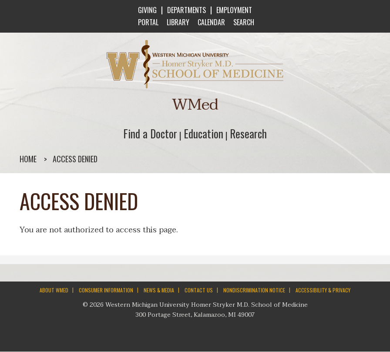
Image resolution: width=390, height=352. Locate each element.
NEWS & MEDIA (159, 290)
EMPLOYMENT (234, 10)
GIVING (147, 10)
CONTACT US (199, 290)
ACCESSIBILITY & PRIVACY (323, 290)
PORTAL (147, 22)
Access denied (75, 158)
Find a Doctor (150, 133)
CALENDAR (210, 22)
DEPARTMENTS (186, 10)
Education (203, 133)
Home (28, 158)
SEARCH (243, 22)
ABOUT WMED (54, 290)
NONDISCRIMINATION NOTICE (254, 290)
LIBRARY (177, 22)
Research (248, 133)
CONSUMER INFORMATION (106, 290)
